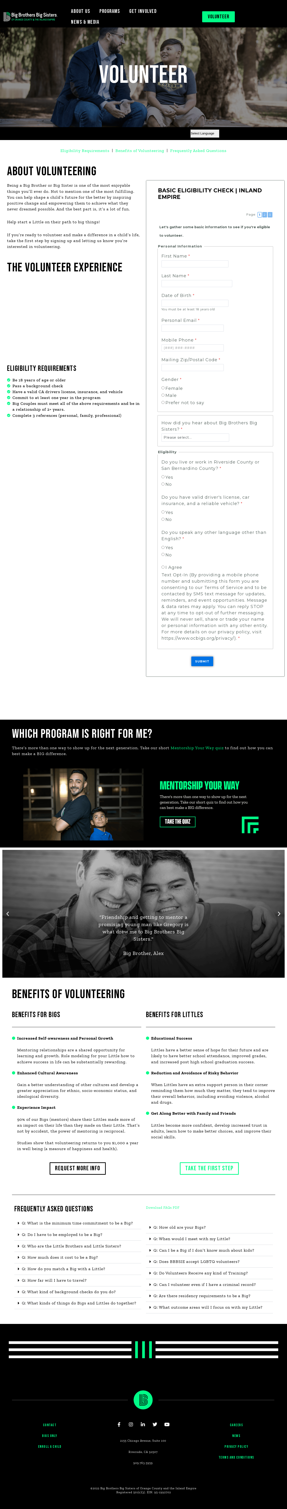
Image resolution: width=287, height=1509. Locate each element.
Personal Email (179, 320)
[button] (8, 913)
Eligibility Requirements (84, 150)
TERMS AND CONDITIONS (236, 1463)
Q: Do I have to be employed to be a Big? (63, 1235)
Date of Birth (176, 295)
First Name (174, 256)
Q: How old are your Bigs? (180, 1227)
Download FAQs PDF (163, 1208)
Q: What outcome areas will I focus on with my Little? (208, 1308)
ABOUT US (80, 11)
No (168, 484)
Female (174, 388)
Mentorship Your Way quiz (199, 747)
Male (171, 395)
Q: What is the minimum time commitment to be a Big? (78, 1223)
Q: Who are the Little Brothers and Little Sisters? (72, 1246)
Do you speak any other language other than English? (214, 535)
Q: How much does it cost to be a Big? (60, 1258)
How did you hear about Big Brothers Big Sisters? (209, 426)
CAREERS (236, 1431)
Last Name (173, 275)
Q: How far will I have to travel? (55, 1281)
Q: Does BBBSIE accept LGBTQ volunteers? (197, 1262)
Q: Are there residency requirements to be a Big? (203, 1296)
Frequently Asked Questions (199, 150)
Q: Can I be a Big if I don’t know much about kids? (204, 1250)
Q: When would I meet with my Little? (192, 1239)
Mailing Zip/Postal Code (189, 359)
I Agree (173, 567)
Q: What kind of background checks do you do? (69, 1292)
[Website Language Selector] (204, 133)
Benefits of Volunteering (140, 150)
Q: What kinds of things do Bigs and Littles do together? (79, 1304)
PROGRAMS (109, 11)
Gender (170, 379)
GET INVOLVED (143, 11)
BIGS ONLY (49, 1442)
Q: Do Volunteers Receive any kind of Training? (201, 1273)
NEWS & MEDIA (85, 22)
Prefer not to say (184, 402)
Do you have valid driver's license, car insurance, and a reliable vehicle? (205, 500)
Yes (169, 476)
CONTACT (49, 1431)
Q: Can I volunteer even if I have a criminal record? (206, 1285)
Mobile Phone (177, 339)
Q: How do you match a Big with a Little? (64, 1269)
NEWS (236, 1442)
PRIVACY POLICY (236, 1453)
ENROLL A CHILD (49, 1453)
